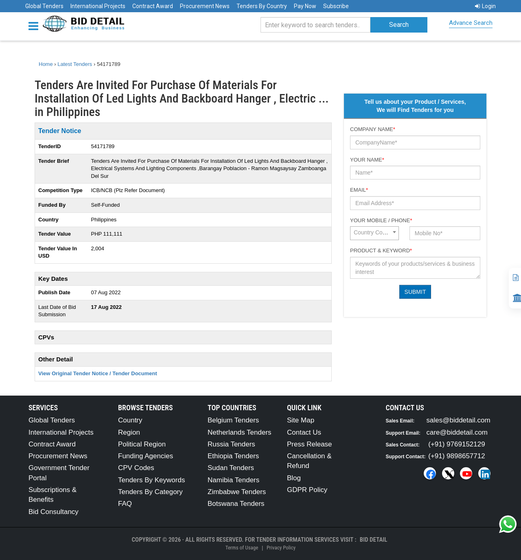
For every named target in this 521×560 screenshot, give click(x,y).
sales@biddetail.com (458, 420)
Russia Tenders (231, 444)
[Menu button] (35, 25)
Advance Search (471, 22)
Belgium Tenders (233, 420)
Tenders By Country (261, 6)
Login (485, 6)
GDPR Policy (307, 490)
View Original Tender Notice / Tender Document (97, 373)
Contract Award (152, 6)
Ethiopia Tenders (233, 456)
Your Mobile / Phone (381, 220)
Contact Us (304, 432)
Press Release (309, 444)
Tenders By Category (150, 492)
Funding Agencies (145, 456)
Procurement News (205, 6)
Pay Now (305, 6)
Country (130, 420)
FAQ (125, 504)
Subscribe (336, 6)
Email (359, 190)
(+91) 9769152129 (456, 444)
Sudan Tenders (231, 468)
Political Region (142, 444)
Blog (294, 478)
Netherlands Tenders (239, 432)
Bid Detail (373, 539)
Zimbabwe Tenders (237, 492)
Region (129, 432)
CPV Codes (136, 468)
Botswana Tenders (236, 504)
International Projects (97, 6)
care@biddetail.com (457, 432)
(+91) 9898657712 (456, 456)
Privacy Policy (281, 548)
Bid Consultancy (53, 512)
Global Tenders (44, 6)
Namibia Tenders (233, 480)
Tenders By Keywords (151, 480)
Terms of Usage (241, 548)
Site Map (300, 420)
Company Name (372, 129)
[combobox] (374, 233)
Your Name (367, 160)
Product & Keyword (381, 250)
